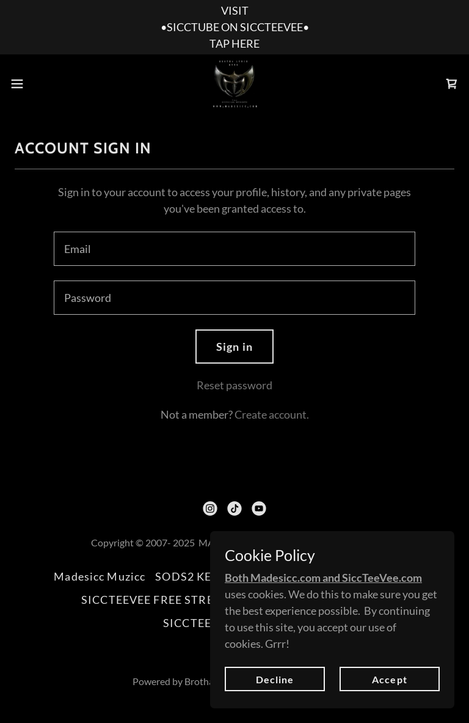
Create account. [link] (271, 414)
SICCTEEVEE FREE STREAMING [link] (168, 599)
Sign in (234, 346)
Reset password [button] (234, 385)
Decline (275, 704)
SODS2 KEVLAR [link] (198, 576)
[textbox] (234, 249)
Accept (389, 704)
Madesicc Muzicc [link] (99, 576)
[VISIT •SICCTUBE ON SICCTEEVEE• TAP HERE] (234, 27)
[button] (39, 84)
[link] (234, 83)
